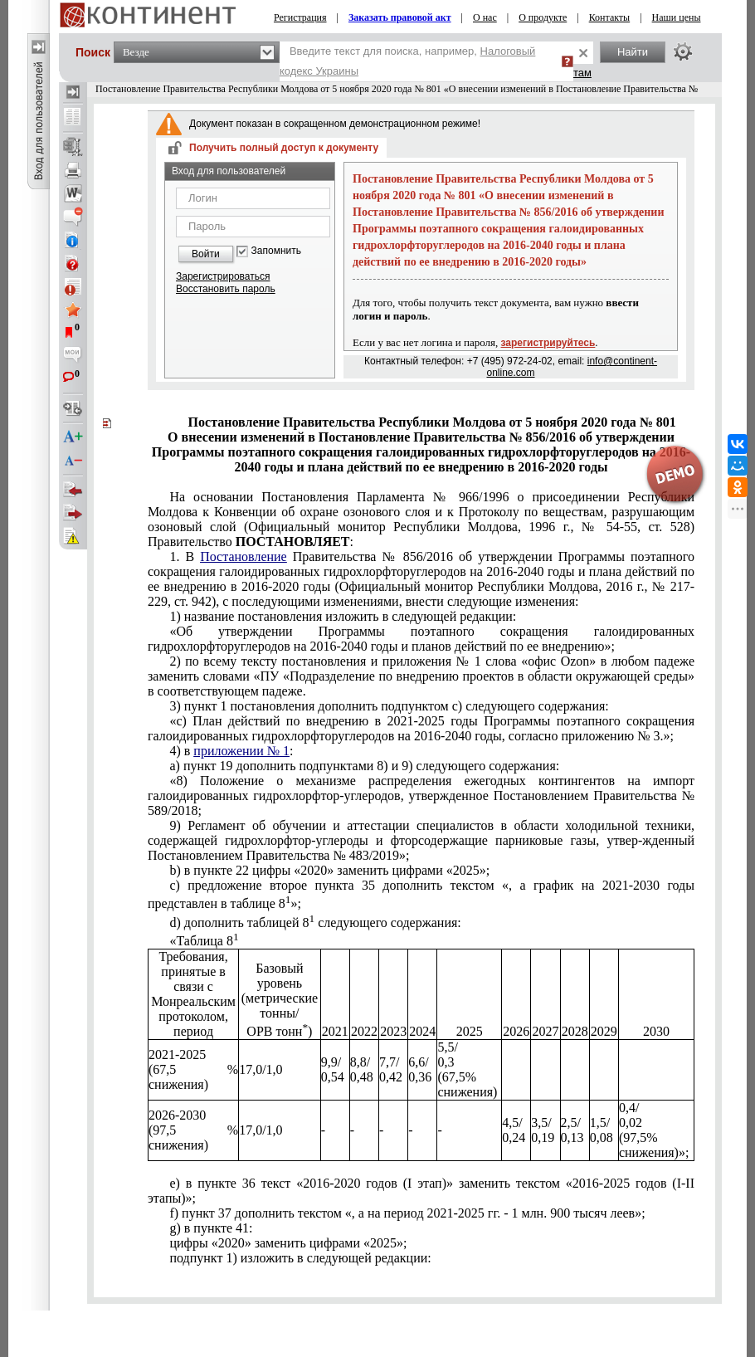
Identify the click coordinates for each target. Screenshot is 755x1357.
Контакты (610, 17)
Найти (632, 52)
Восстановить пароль (225, 289)
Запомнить (276, 251)
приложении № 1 (241, 751)
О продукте (543, 17)
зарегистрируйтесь (548, 343)
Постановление (243, 556)
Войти (206, 254)
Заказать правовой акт (399, 17)
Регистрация (300, 17)
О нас (485, 17)
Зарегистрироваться (223, 276)
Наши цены (676, 17)
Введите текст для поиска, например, (407, 61)
